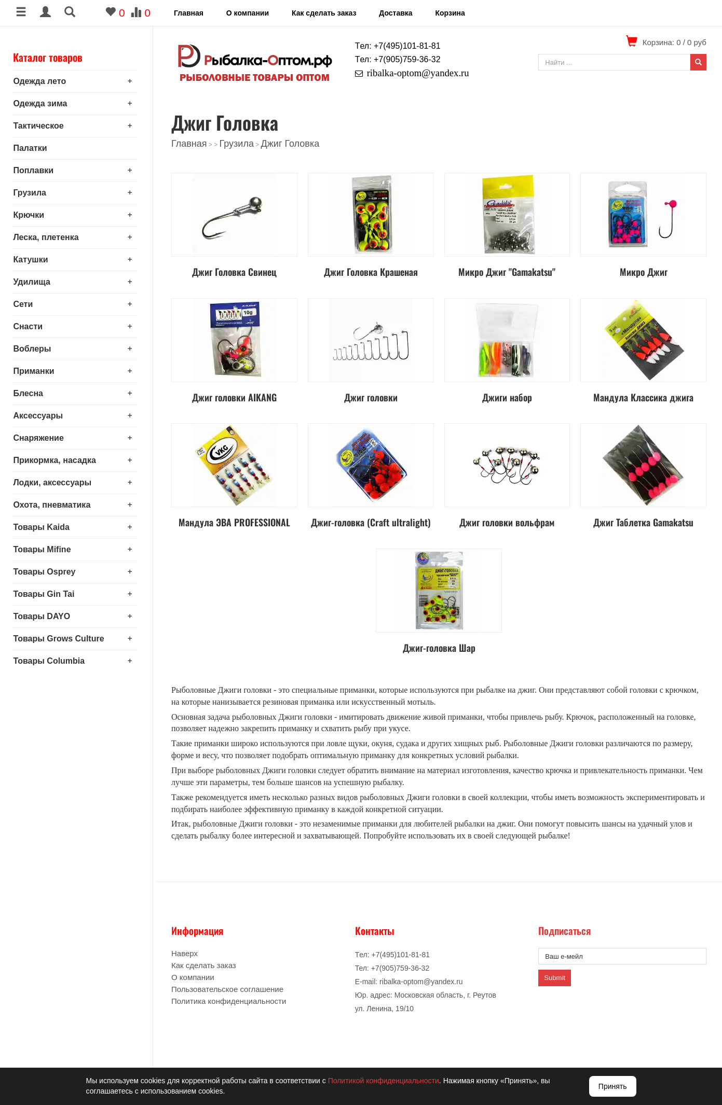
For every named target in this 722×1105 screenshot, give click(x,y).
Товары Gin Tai (46, 594)
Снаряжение (41, 437)
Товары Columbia (51, 660)
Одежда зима (43, 103)
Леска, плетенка (48, 237)
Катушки (33, 259)
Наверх (184, 953)
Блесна (31, 393)
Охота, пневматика (54, 504)
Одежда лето (42, 81)
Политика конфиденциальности (228, 1001)
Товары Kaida (44, 527)
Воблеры (34, 348)
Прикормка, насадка (57, 460)
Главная (188, 13)
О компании (247, 13)
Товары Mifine (44, 549)
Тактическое (41, 125)
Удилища (34, 281)
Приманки (36, 371)
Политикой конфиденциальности (383, 1080)
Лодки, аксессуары (55, 482)
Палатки (32, 148)
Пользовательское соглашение (227, 989)
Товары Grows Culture (61, 638)
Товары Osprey (47, 571)
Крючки (31, 215)
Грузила (32, 192)
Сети (25, 304)
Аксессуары (40, 415)
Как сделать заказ (324, 13)
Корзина (450, 13)
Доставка (395, 13)
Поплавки (36, 170)
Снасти (30, 326)
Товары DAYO (44, 616)
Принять (612, 1086)
